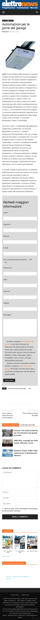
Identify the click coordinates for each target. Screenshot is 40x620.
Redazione (5, 31)
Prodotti (11, 20)
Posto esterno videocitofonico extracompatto (7, 415)
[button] (37, 12)
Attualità (10, 17)
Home (4, 17)
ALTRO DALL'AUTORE (27, 425)
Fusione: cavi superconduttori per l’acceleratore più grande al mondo (26, 432)
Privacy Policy (15, 595)
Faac (29, 388)
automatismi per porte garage (17, 388)
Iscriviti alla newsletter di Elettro (14, 563)
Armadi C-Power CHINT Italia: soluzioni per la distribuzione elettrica (26, 453)
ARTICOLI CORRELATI (10, 425)
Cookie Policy (25, 595)
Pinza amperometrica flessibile (30, 414)
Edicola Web (6, 556)
